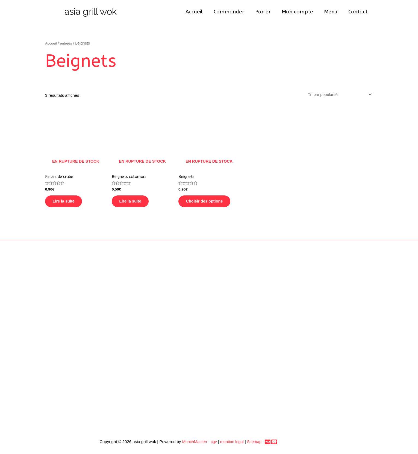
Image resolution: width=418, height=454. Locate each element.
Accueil (197, 12)
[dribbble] (274, 445)
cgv (212, 445)
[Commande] (337, 94)
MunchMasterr (192, 445)
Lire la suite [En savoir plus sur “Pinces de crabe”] (67, 203)
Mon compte (298, 12)
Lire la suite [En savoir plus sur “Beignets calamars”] (134, 203)
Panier (265, 12)
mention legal (230, 445)
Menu (331, 12)
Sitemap (253, 445)
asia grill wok (90, 11)
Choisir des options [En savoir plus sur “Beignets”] (208, 203)
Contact (358, 12)
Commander (231, 12)
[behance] (267, 445)
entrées (66, 43)
